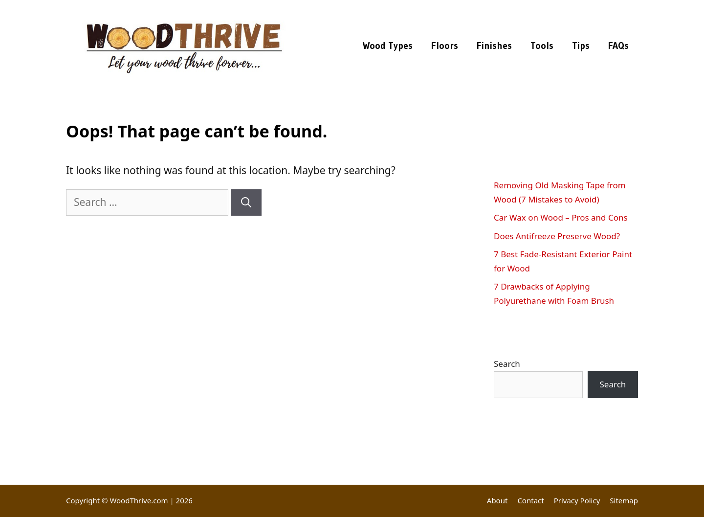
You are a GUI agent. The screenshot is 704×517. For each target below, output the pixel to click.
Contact (530, 500)
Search (507, 363)
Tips (581, 45)
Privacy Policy (577, 500)
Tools (541, 45)
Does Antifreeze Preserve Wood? (557, 236)
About (497, 500)
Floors (444, 45)
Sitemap (624, 500)
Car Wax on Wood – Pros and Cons (561, 217)
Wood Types (388, 45)
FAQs (618, 45)
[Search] (246, 202)
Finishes (494, 45)
